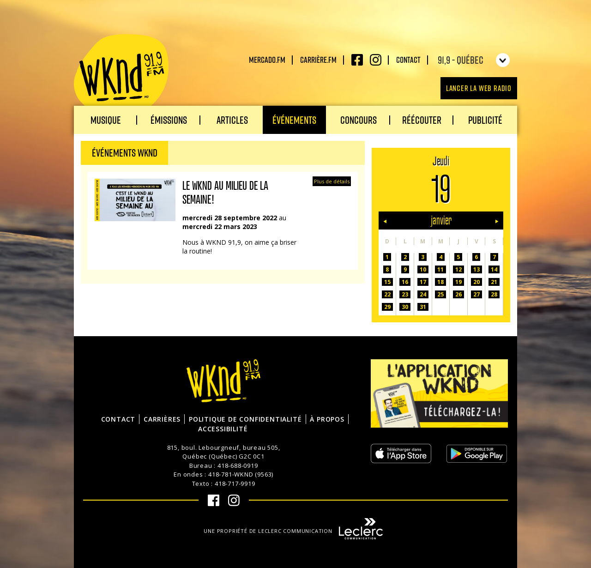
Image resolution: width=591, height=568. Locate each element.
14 (494, 269)
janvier (441, 220)
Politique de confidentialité (245, 419)
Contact (408, 59)
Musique (105, 120)
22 (387, 294)
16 (405, 282)
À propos (327, 419)
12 (458, 269)
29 (387, 307)
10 (423, 269)
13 (476, 269)
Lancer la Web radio (479, 88)
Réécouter (421, 120)
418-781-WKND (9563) (240, 474)
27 (476, 294)
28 (494, 294)
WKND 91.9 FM (121, 74)
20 (476, 282)
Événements (294, 120)
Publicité (485, 120)
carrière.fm (318, 59)
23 (405, 294)
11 (440, 269)
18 (440, 282)
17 (423, 282)
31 (423, 307)
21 (494, 282)
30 (405, 307)
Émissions (169, 120)
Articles (232, 120)
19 (458, 282)
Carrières (162, 419)
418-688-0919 (237, 465)
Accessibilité (222, 428)
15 (387, 282)
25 (440, 294)
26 (458, 294)
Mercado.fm (267, 59)
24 (423, 294)
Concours (358, 120)
